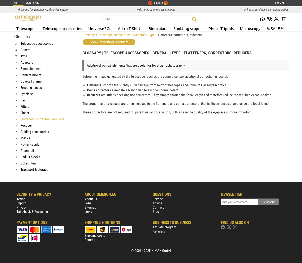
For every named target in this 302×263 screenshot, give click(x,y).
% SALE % (275, 28)
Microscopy (250, 28)
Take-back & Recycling (32, 211)
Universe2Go (100, 28)
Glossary (88, 35)
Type (151, 35)
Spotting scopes (187, 28)
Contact (158, 207)
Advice (157, 203)
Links (88, 211)
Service (158, 199)
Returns (90, 240)
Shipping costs (95, 235)
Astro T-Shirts (130, 28)
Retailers (159, 231)
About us (91, 199)
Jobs (88, 203)
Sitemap (90, 207)
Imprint (21, 203)
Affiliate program (164, 227)
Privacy (22, 207)
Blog (156, 211)
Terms (21, 199)
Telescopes (26, 28)
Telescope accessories (62, 28)
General (139, 35)
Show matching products (109, 42)
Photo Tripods (221, 28)
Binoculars (157, 28)
